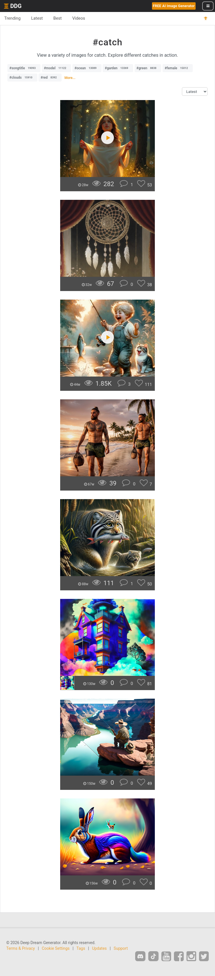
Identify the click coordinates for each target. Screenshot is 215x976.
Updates (99, 948)
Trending (12, 18)
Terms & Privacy (20, 948)
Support (121, 948)
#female (178, 68)
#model (56, 68)
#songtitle (23, 68)
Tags (80, 948)
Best (57, 18)
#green (148, 68)
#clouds (22, 77)
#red (50, 77)
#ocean (86, 68)
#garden (118, 68)
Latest (37, 18)
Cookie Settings (56, 948)
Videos (78, 18)
